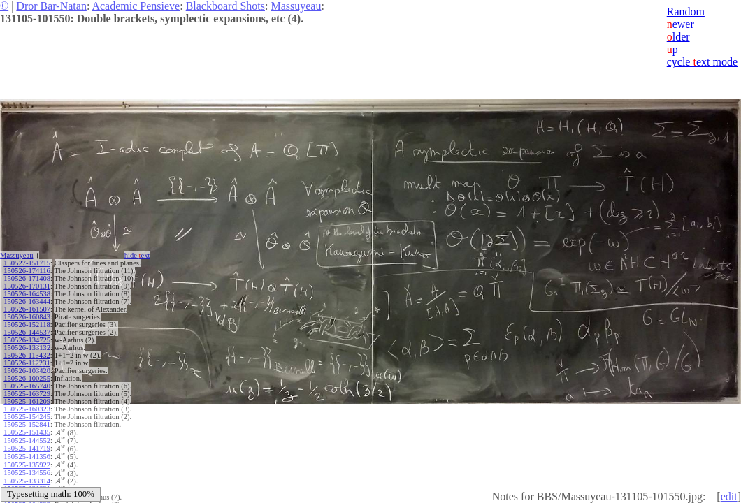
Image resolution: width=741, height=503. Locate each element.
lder (678, 37)
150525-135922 (26, 465)
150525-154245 (26, 417)
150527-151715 (26, 263)
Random (686, 11)
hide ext (137, 255)
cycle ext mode (702, 62)
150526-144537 (26, 332)
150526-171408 (26, 278)
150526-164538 (26, 294)
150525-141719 (26, 448)
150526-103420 (26, 370)
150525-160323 (26, 409)
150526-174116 (26, 271)
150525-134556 (26, 472)
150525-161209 (26, 401)
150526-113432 (26, 355)
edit (729, 496)
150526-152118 (26, 324)
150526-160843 (26, 317)
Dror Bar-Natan (51, 6)
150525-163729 (26, 394)
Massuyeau (296, 6)
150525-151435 (26, 432)
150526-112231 (26, 363)
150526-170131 (26, 286)
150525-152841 (26, 424)
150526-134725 (26, 340)
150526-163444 (26, 301)
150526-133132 (26, 347)
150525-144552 (26, 440)
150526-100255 (26, 378)
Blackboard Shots (225, 6)
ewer (680, 24)
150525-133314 (26, 481)
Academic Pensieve (136, 6)
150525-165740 (26, 386)
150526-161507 (26, 309)
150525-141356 (26, 456)
